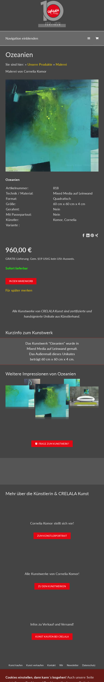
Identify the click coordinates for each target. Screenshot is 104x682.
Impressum (38, 670)
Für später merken (18, 290)
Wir (61, 665)
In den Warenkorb (21, 281)
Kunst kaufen (16, 665)
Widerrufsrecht (64, 670)
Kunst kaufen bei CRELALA (52, 636)
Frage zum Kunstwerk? (52, 443)
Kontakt (51, 665)
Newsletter (73, 665)
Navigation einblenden (21, 38)
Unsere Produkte (39, 64)
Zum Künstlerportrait (52, 535)
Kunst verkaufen (35, 665)
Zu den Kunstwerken (52, 586)
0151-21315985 (28, 676)
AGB (49, 670)
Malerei (61, 64)
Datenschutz (88, 665)
